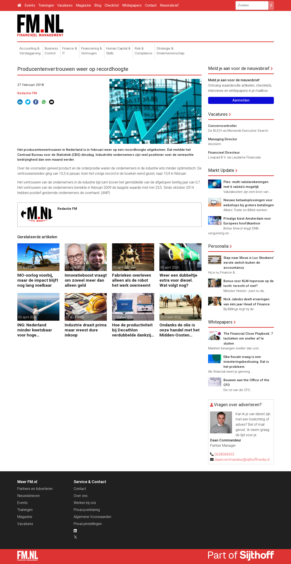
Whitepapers (132, 5)
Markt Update (221, 170)
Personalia (218, 246)
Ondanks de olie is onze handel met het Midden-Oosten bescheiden (179, 330)
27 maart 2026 (123, 317)
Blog (97, 5)
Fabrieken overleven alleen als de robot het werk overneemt (131, 280)
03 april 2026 (122, 267)
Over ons (80, 496)
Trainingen (46, 5)
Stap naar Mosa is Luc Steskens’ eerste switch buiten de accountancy (248, 263)
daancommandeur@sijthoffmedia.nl (242, 459)
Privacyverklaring (87, 510)
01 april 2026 (75, 317)
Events (30, 5)
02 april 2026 (27, 317)
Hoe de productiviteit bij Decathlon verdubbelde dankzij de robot (132, 330)
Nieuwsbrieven (28, 496)
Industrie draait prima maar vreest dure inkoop (86, 330)
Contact (151, 5)
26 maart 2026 (170, 317)
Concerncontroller (222, 126)
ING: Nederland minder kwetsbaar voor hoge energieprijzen (34, 330)
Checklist (112, 5)
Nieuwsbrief (169, 5)
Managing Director (222, 139)
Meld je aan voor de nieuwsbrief (239, 68)
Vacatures (65, 5)
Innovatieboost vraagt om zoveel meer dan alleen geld (86, 280)
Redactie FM (27, 93)
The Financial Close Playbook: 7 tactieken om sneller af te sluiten (248, 338)
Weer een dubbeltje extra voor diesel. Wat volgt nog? (178, 280)
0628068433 (224, 454)
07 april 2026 (75, 267)
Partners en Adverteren (35, 489)
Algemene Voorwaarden (92, 517)
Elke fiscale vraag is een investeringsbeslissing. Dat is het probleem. (246, 362)
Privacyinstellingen (88, 524)
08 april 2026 (27, 267)
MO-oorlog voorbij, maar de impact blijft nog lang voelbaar (37, 280)
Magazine (83, 5)
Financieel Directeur (224, 153)
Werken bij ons (85, 503)
